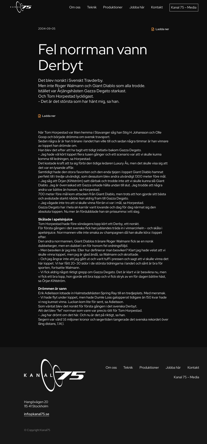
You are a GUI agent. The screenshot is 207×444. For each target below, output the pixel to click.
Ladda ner (162, 29)
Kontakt (157, 7)
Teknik (92, 7)
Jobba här (137, 7)
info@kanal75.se (36, 414)
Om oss (74, 7)
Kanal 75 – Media (183, 7)
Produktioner (113, 7)
